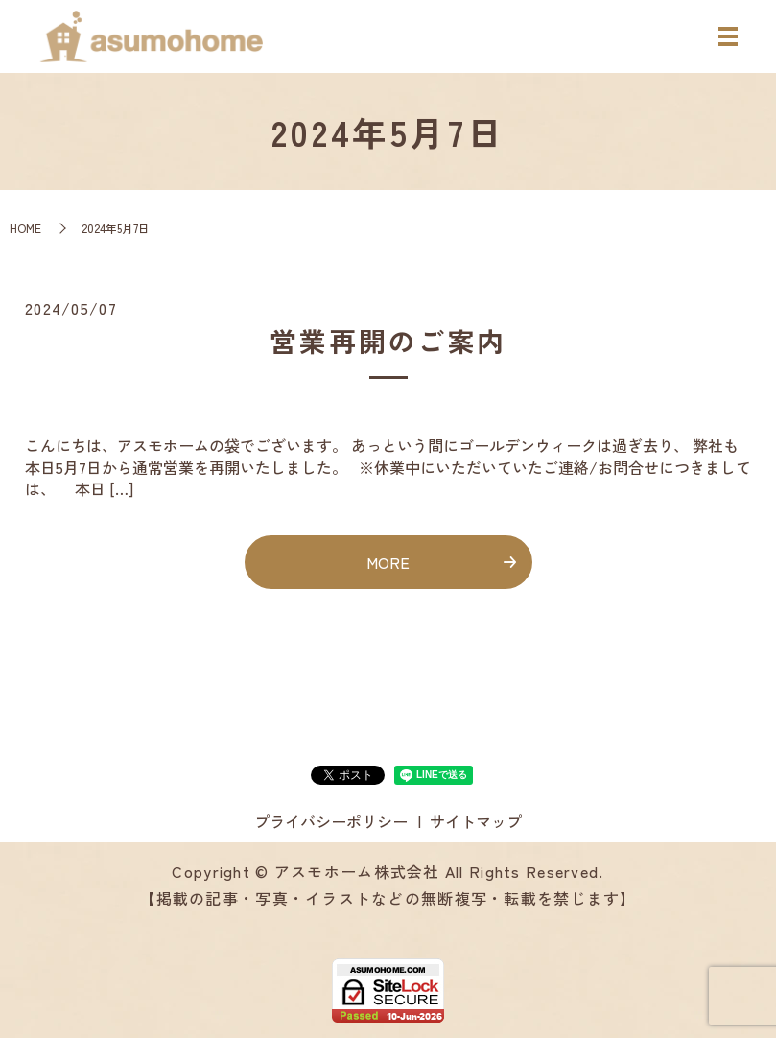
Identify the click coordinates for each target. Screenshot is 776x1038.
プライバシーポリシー (331, 821)
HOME (25, 228)
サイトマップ (476, 821)
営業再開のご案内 (388, 340)
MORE (388, 562)
